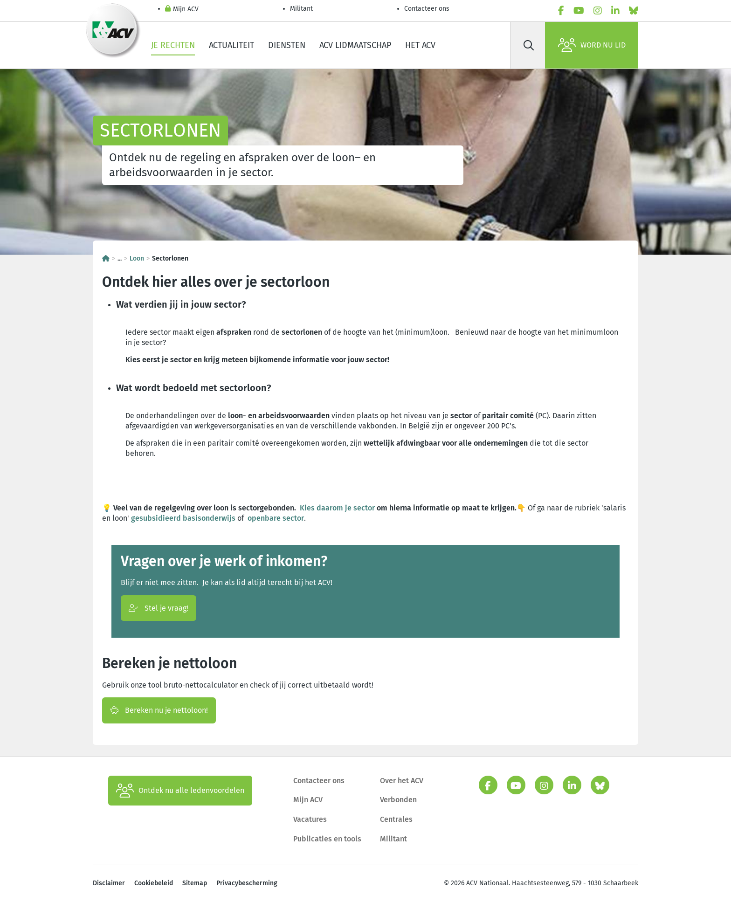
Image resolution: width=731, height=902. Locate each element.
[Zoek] (528, 45)
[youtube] (579, 10)
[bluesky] (633, 10)
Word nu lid (592, 45)
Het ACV (420, 45)
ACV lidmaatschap (355, 45)
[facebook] (561, 10)
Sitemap (194, 883)
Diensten (286, 45)
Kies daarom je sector (337, 507)
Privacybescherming (246, 883)
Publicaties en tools (327, 838)
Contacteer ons (426, 9)
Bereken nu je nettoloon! (159, 710)
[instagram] (598, 10)
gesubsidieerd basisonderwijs (183, 518)
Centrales (396, 819)
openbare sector (276, 518)
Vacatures (310, 819)
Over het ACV (401, 780)
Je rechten (173, 45)
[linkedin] (615, 10)
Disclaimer (109, 883)
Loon (137, 258)
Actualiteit (231, 45)
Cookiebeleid (153, 883)
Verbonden (398, 799)
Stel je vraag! (158, 608)
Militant (301, 9)
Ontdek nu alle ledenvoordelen (180, 791)
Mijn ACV (182, 9)
